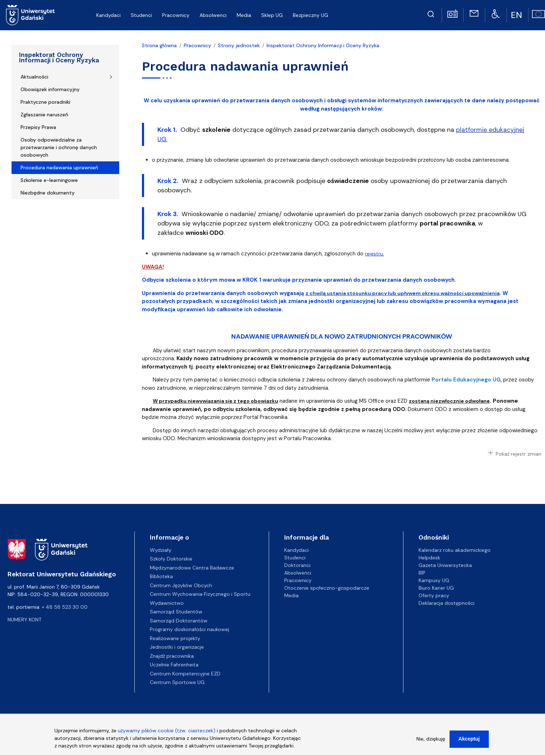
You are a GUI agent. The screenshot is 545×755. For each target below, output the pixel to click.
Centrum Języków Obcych (181, 585)
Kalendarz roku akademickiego (455, 550)
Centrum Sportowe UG (177, 682)
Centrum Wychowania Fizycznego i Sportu (200, 594)
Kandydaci (296, 550)
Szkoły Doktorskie (171, 558)
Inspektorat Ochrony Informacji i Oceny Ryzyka (59, 57)
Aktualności (34, 76)
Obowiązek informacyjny (50, 89)
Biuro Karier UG (436, 588)
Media (291, 595)
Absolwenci (297, 572)
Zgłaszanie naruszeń (44, 114)
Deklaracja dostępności (446, 603)
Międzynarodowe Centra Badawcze (192, 567)
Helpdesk (429, 557)
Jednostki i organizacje (177, 647)
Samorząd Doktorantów (178, 620)
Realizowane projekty (175, 638)
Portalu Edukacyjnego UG (466, 379)
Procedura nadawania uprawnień (59, 167)
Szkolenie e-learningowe (49, 180)
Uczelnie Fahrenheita (174, 664)
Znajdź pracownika (172, 656)
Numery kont (24, 619)
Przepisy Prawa (38, 127)
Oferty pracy (434, 595)
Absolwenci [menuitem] (213, 15)
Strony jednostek (239, 45)
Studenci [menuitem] (141, 15)
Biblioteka (161, 576)
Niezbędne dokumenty (48, 192)
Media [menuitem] (244, 15)
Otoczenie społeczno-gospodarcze (326, 588)
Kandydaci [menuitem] (108, 15)
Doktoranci (297, 565)
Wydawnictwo (167, 603)
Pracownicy (197, 45)
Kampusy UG (434, 580)
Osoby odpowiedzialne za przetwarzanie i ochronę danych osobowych (59, 147)
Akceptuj (469, 740)
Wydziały (160, 550)
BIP (422, 572)
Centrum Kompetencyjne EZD (185, 673)
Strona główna (159, 45)
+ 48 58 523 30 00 (65, 607)
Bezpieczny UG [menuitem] (310, 15)
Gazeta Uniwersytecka (445, 565)
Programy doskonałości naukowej (189, 629)
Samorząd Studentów (176, 611)
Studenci (294, 557)
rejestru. (374, 253)
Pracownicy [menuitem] (175, 15)
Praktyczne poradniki (45, 102)
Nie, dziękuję (430, 740)
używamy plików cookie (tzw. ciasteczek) (166, 732)
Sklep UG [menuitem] (272, 15)
